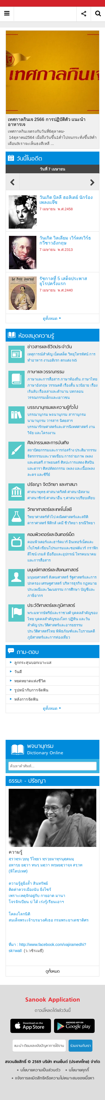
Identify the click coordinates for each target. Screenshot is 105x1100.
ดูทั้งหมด (52, 318)
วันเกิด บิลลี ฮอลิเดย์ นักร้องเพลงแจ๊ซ (66, 200)
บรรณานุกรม (37, 414)
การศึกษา (72, 589)
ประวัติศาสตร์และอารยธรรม (60, 625)
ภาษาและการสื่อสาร (43, 379)
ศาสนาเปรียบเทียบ (80, 498)
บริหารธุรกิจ (72, 583)
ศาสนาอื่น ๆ (55, 498)
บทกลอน (76, 391)
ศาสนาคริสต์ (56, 492)
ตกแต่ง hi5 (68, 360)
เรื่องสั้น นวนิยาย (76, 385)
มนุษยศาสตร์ (37, 577)
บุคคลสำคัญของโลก (51, 619)
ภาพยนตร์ (52, 462)
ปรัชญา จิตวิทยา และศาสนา (52, 484)
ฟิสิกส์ (51, 523)
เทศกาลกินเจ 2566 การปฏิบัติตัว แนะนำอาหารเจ (46, 122)
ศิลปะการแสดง (72, 462)
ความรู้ (15, 852)
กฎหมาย (90, 583)
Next (92, 185)
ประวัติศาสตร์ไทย (41, 631)
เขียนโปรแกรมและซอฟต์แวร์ (63, 548)
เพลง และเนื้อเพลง (80, 468)
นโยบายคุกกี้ (79, 1070)
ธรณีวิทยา (87, 523)
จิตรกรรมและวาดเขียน (45, 456)
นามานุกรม (36, 421)
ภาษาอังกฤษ (37, 385)
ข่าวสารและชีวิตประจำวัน (49, 347)
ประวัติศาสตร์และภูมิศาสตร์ (51, 605)
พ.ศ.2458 (65, 209)
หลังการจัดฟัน (26, 699)
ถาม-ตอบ (23, 652)
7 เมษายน (47, 209)
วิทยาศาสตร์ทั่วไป (41, 517)
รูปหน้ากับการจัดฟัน (31, 690)
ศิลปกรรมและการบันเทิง (48, 443)
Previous (12, 185)
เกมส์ (42, 554)
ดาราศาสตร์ (36, 523)
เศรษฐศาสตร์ (51, 583)
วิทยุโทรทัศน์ (78, 354)
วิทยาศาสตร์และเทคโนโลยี (49, 509)
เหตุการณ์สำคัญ (40, 354)
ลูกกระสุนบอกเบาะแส (33, 662)
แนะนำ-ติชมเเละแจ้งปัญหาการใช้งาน (39, 1046)
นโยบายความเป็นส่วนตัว (40, 1070)
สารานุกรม (77, 414)
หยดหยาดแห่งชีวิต (30, 681)
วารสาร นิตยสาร (59, 421)
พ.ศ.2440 (65, 290)
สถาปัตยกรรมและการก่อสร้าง (50, 450)
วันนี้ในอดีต (25, 159)
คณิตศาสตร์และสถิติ (72, 517)
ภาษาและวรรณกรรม (45, 372)
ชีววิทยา (71, 523)
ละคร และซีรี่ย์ (38, 475)
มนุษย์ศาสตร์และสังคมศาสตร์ (52, 570)
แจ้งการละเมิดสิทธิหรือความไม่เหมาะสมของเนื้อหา (54, 1078)
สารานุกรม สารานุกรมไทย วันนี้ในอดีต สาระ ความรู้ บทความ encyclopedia (47, 14)
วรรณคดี (55, 385)
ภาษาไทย (89, 379)
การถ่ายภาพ (74, 456)
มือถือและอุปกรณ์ (60, 554)
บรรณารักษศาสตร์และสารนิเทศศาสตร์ (57, 427)
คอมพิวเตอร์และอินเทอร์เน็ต (50, 534)
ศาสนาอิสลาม (78, 492)
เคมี (60, 523)
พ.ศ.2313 (65, 250)
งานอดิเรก (51, 360)
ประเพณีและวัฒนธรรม (45, 589)
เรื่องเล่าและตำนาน (53, 391)
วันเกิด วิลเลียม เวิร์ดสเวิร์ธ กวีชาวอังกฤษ (65, 240)
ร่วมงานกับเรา (80, 1046)
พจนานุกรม (58, 414)
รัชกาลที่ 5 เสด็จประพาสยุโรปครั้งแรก (63, 281)
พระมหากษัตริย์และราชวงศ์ (49, 613)
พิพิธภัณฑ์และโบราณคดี (75, 631)
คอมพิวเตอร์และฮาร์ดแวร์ (47, 542)
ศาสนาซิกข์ (36, 498)
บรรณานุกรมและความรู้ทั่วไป (52, 407)
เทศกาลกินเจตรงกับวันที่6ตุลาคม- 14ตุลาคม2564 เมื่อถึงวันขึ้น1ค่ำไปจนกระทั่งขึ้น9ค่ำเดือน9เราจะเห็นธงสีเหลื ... (52, 137)
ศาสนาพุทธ (36, 492)
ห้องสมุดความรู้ (31, 336)
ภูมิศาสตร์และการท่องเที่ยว (48, 637)
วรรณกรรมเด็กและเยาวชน (48, 397)
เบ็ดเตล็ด (60, 354)
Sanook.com (17, 3)
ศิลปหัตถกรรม (54, 468)
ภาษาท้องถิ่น (70, 379)
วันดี (18, 671)
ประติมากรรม (86, 450)
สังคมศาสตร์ (58, 577)
